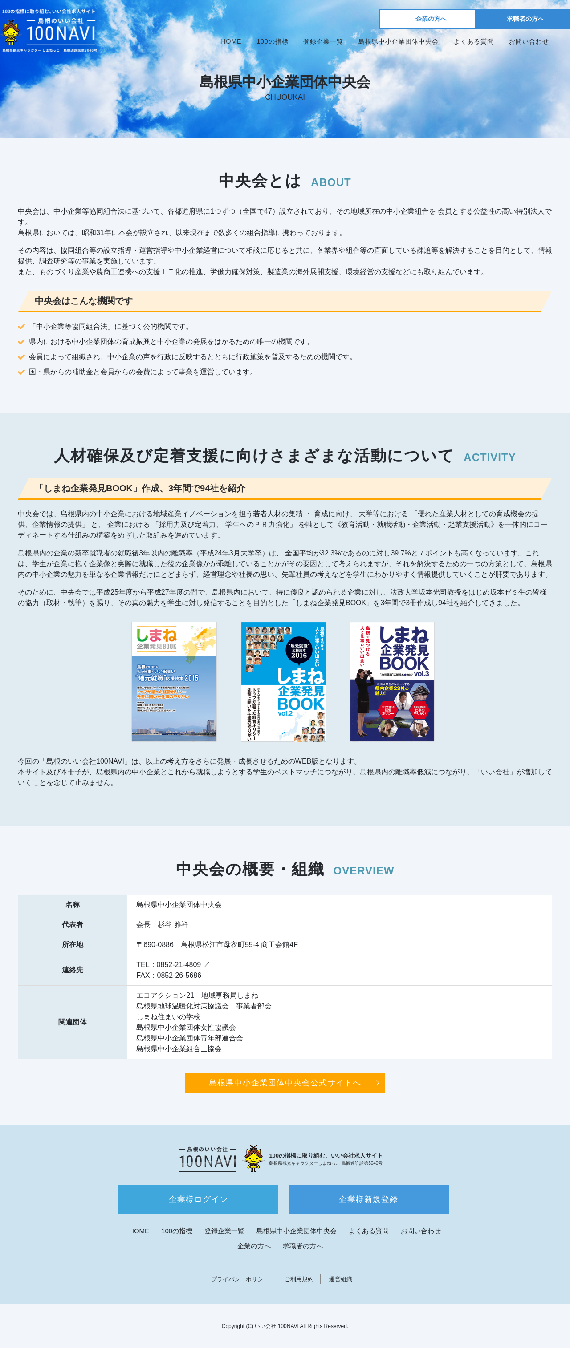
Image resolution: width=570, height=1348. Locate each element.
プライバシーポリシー (240, 1279)
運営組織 (340, 1279)
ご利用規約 (299, 1279)
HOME (231, 41)
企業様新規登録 (368, 1199)
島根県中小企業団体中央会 (398, 41)
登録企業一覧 (323, 41)
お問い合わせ (529, 41)
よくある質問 (474, 41)
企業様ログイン (198, 1199)
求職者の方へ (525, 18)
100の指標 (272, 41)
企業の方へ (431, 18)
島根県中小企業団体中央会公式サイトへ (285, 1082)
